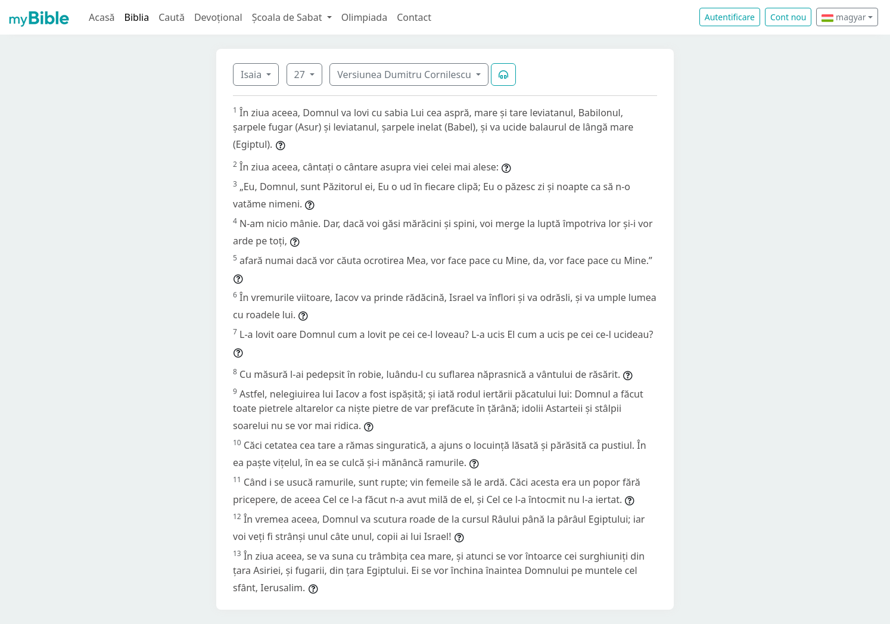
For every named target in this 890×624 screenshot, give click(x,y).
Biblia (137, 17)
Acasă (102, 17)
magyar (843, 17)
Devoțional (218, 17)
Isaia (252, 74)
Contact (414, 17)
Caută (171, 17)
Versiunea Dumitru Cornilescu (405, 74)
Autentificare (730, 17)
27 (300, 74)
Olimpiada (364, 17)
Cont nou (788, 17)
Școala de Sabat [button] (288, 17)
